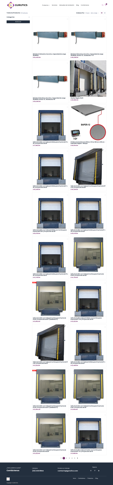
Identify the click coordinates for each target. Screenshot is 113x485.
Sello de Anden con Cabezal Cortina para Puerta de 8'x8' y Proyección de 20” (88, 407)
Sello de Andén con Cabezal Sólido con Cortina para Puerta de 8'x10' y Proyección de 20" (50, 231)
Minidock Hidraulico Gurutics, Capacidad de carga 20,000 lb (50, 54)
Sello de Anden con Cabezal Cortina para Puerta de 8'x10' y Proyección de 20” (50, 451)
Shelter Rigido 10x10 (77, 98)
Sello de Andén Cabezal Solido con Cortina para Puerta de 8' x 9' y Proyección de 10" (87, 451)
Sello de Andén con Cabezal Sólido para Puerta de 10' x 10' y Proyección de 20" (50, 143)
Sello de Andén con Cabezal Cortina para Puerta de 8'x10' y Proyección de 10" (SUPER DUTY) (50, 407)
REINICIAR (18, 22)
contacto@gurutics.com (68, 471)
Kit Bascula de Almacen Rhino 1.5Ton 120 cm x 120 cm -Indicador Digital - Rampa (88, 143)
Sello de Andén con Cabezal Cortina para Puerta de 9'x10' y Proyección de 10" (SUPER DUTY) (50, 319)
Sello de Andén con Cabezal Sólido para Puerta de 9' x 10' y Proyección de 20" (50, 187)
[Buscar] (102, 5)
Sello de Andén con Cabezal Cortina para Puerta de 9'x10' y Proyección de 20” (88, 275)
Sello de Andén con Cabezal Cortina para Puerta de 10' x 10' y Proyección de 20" (88, 187)
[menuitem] (46, 5)
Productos (90, 478)
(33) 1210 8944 (38, 471)
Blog (96, 478)
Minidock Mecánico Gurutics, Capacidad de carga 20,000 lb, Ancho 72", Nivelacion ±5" (50, 98)
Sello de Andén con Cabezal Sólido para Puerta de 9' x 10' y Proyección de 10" (88, 363)
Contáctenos (81, 478)
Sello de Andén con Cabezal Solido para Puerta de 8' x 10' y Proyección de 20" (88, 231)
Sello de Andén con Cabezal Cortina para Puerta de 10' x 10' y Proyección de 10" (50, 363)
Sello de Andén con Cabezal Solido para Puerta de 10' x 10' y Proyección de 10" (50, 275)
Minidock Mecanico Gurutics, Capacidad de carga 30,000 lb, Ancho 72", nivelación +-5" (87, 54)
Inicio (74, 478)
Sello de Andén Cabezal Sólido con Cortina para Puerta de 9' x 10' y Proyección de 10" (87, 319)
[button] (92, 13)
